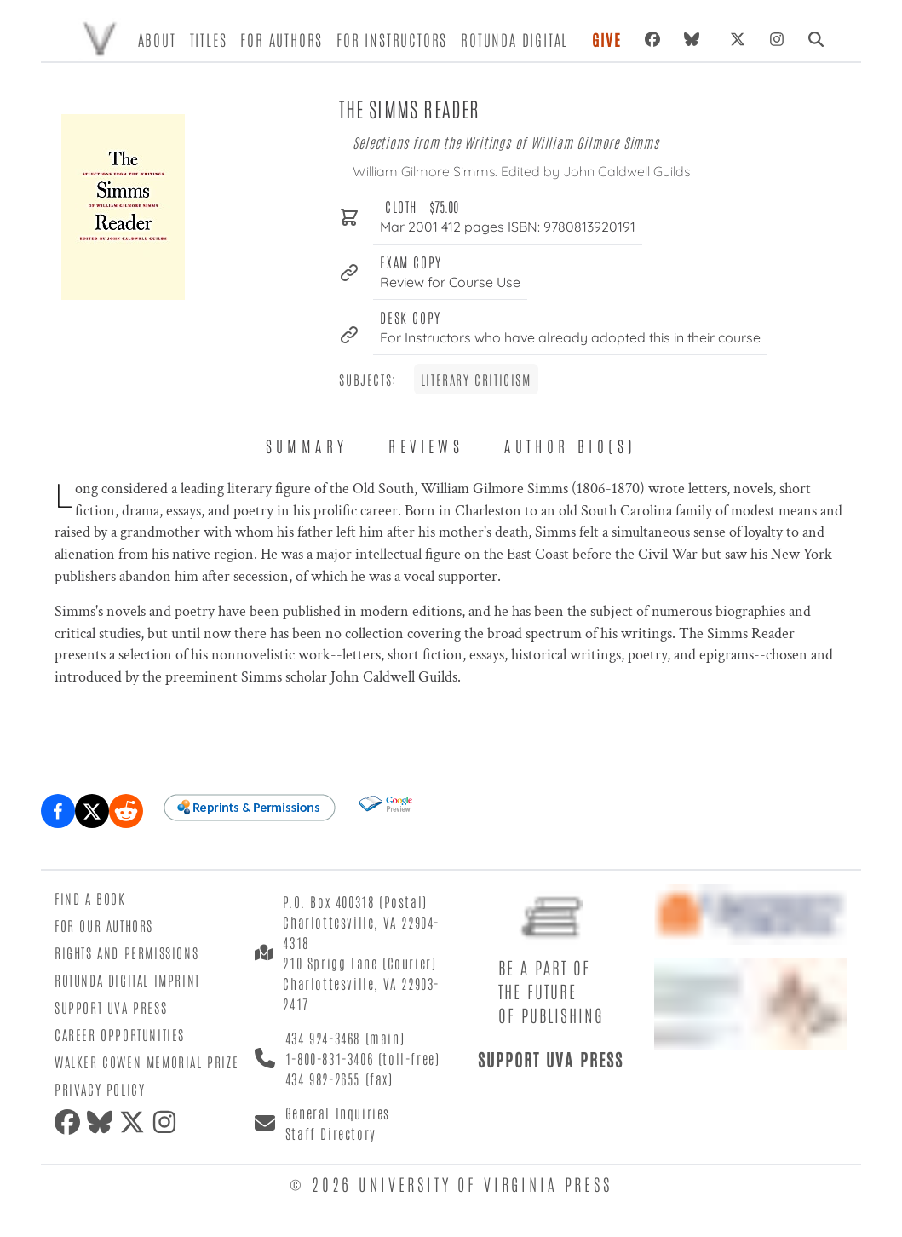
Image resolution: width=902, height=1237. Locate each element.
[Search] (816, 39)
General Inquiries (337, 1112)
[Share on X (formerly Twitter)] (92, 811)
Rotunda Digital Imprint (127, 979)
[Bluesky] (695, 39)
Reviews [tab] (425, 445)
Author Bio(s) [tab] (570, 445)
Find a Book (90, 897)
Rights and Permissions (126, 952)
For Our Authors (104, 925)
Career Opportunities (120, 1034)
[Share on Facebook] (58, 811)
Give (606, 39)
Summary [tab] (307, 445)
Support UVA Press (111, 1006)
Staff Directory (330, 1133)
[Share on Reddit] (126, 811)
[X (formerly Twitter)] (737, 39)
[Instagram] (776, 39)
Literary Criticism (476, 379)
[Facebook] (652, 39)
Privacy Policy (100, 1088)
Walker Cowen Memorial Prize (146, 1061)
